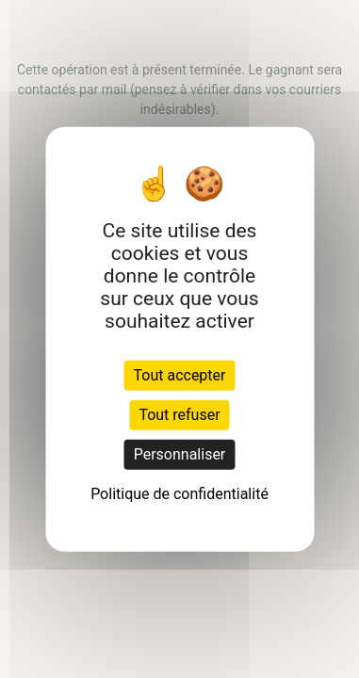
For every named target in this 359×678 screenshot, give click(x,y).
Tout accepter (180, 374)
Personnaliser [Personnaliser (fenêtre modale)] (180, 453)
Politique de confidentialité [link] (179, 493)
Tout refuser (179, 414)
